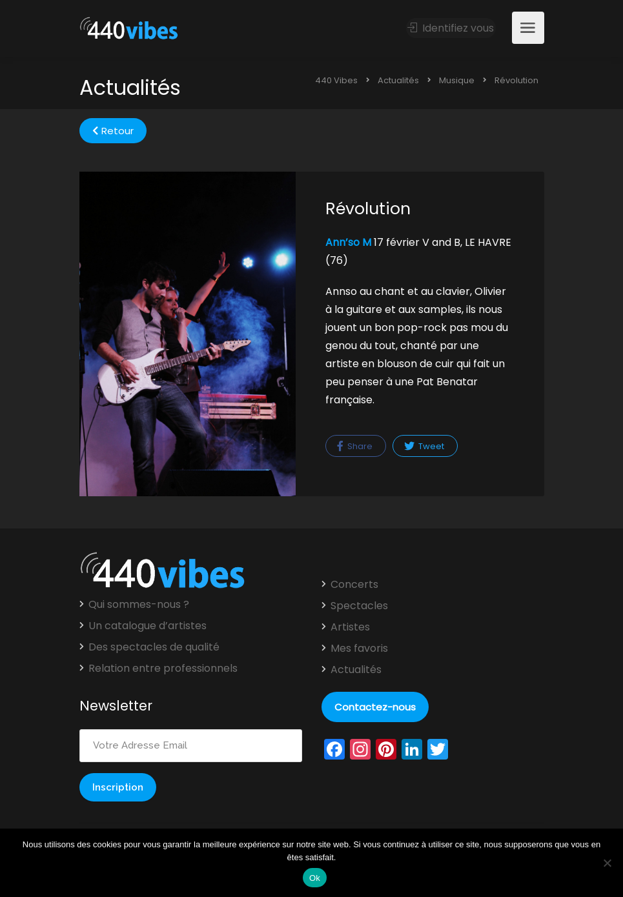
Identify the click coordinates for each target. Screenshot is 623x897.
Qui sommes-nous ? (138, 605)
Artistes (350, 627)
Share (355, 446)
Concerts (354, 585)
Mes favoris (359, 648)
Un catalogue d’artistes (147, 626)
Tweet (424, 446)
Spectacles (359, 606)
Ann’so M (348, 242)
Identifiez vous (451, 28)
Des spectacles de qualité (154, 647)
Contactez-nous (375, 707)
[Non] (606, 862)
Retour (113, 130)
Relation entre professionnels (163, 668)
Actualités (356, 670)
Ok (314, 878)
